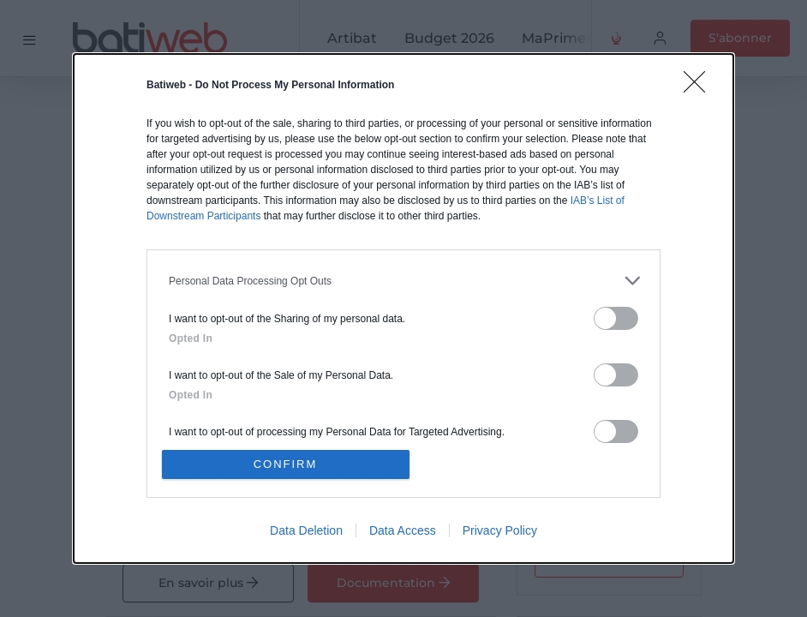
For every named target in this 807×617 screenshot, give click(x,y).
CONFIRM (286, 464)
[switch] (616, 318)
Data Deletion (306, 530)
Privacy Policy (500, 530)
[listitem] (403, 281)
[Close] (700, 87)
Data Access (402, 530)
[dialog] (403, 308)
